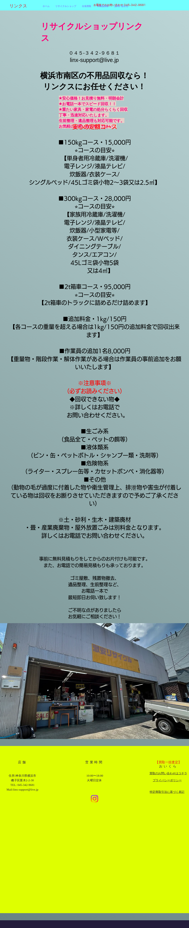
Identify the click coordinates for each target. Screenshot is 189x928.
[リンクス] (26, 6)
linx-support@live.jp (94, 60)
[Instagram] (94, 798)
